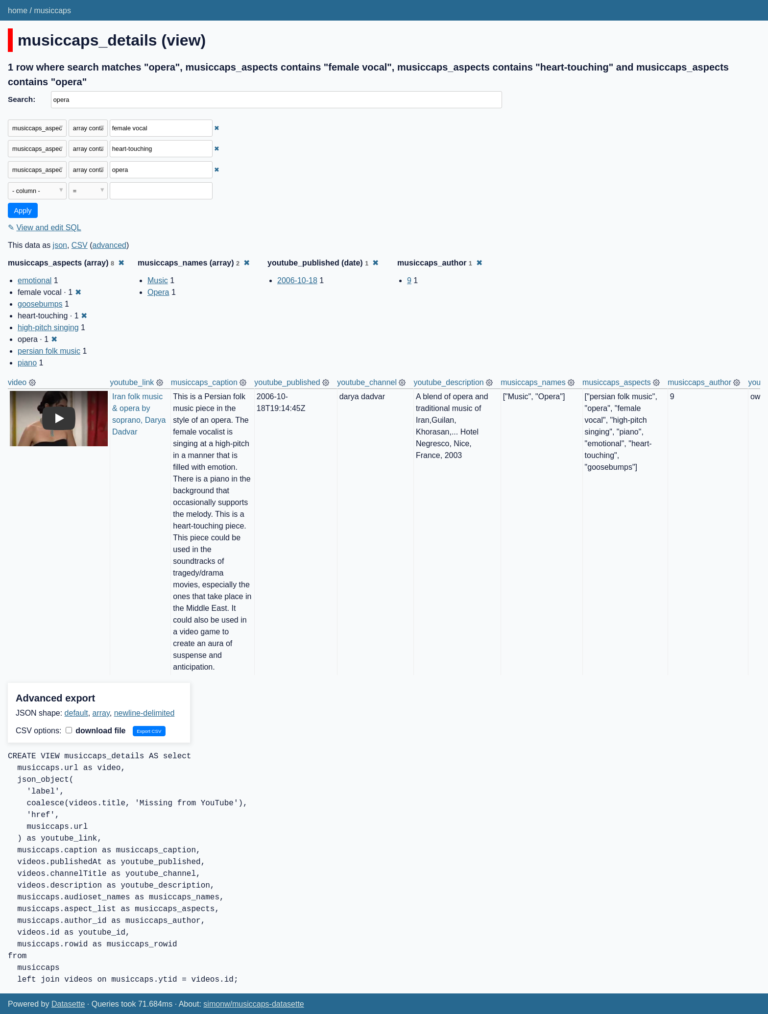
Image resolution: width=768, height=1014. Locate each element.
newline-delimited (144, 713)
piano (27, 363)
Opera (158, 292)
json (60, 245)
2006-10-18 (297, 280)
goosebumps (40, 304)
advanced (109, 245)
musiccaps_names (533, 382)
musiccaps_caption (204, 382)
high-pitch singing (48, 327)
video (17, 382)
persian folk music (49, 351)
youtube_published (287, 382)
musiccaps (52, 10)
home (17, 10)
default (76, 713)
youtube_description (448, 382)
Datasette (68, 1004)
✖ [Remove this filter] (216, 128)
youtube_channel (367, 382)
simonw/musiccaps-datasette (253, 1004)
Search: (21, 99)
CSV (80, 245)
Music (157, 280)
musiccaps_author (699, 382)
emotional (34, 280)
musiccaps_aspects (616, 382)
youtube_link (132, 382)
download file (96, 730)
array (101, 713)
